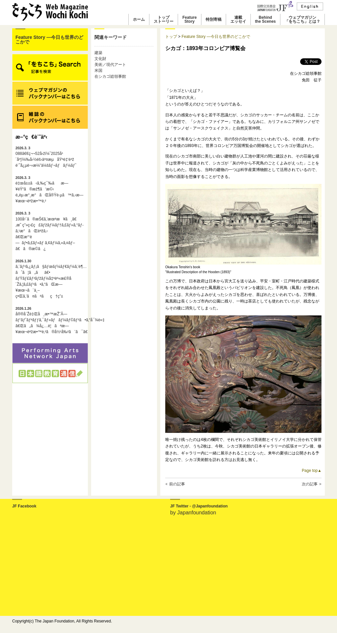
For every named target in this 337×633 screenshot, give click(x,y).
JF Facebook (24, 506)
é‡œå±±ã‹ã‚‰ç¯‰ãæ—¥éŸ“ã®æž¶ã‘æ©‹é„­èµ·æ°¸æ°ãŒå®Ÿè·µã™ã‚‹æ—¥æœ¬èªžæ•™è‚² (49, 189)
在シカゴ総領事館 (110, 76)
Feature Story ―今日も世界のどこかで (49, 39)
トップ (171, 36)
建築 (98, 52)
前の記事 (177, 484)
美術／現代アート (110, 64)
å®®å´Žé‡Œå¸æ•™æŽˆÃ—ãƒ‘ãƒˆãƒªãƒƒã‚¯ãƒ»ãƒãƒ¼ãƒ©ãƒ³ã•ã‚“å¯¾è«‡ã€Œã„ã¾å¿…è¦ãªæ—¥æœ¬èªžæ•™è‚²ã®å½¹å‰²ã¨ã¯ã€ (50, 320)
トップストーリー (163, 19)
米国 (98, 70)
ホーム (139, 19)
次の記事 (310, 484)
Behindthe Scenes (265, 19)
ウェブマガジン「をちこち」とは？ (302, 19)
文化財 (100, 58)
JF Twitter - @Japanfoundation (199, 506)
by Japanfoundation (193, 512)
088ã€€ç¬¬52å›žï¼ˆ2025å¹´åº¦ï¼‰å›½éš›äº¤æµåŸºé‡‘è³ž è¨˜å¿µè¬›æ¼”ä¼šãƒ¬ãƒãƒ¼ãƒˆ (45, 157)
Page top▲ (312, 470)
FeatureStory (189, 19)
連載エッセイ (238, 19)
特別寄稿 (213, 19)
